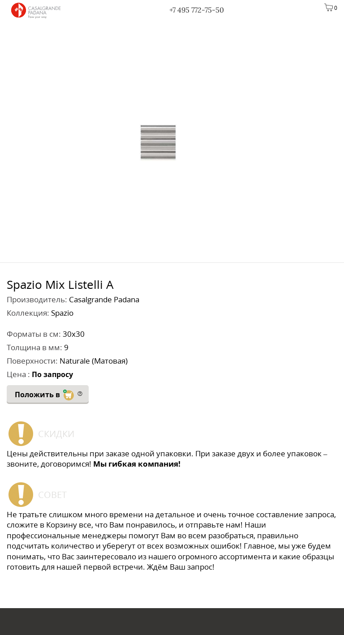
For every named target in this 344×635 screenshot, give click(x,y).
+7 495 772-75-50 (196, 9)
